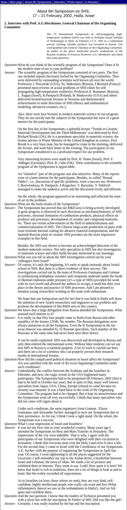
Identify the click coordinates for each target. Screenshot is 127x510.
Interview (59, 2)
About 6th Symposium (38, 2)
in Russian (91, 2)
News (4, 2)
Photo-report (75, 2)
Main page (16, 2)
